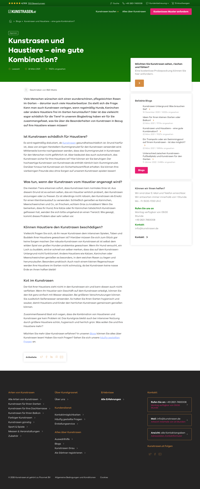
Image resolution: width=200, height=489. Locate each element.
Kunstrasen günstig (19, 422)
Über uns (60, 399)
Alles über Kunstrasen (134, 11)
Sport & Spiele (16, 426)
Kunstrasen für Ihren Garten (24, 404)
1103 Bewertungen (36, 3)
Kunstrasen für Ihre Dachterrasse (27, 408)
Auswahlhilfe (62, 439)
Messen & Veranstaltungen (24, 431)
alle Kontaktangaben (169, 434)
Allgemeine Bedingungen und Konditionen (75, 477)
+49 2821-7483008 (132, 3)
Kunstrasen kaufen (106, 11)
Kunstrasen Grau (65, 448)
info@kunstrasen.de (146, 228)
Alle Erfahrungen (111, 399)
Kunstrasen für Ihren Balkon (24, 413)
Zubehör (13, 436)
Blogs (18, 21)
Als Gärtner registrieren (68, 452)
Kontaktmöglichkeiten (68, 414)
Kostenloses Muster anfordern (170, 11)
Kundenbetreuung (158, 3)
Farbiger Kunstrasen (20, 417)
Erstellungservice (65, 423)
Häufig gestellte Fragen (68, 419)
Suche (114, 4)
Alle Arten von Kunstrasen (23, 399)
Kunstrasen (69, 142)
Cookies (104, 477)
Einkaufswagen (182, 3)
